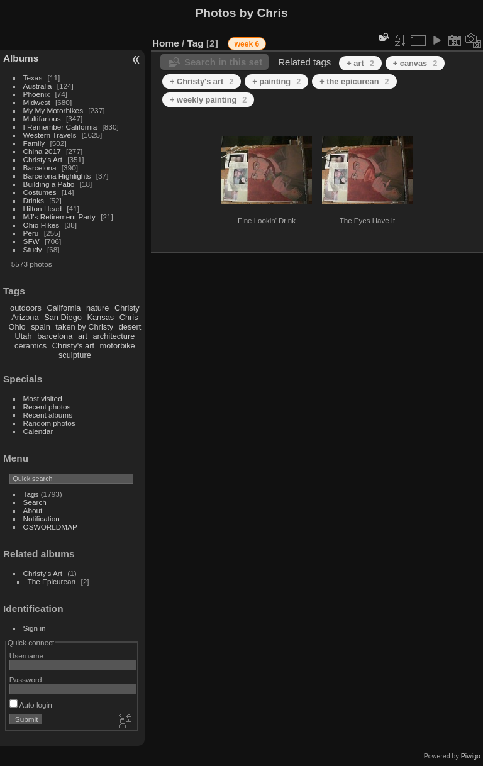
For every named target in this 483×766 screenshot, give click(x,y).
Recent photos (47, 406)
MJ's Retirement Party (59, 217)
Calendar (38, 431)
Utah (23, 336)
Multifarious (42, 118)
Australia (37, 86)
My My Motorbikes (53, 110)
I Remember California (60, 127)
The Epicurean (52, 581)
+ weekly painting (208, 99)
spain (40, 326)
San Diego (63, 317)
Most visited (42, 398)
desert (130, 326)
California (63, 308)
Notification (41, 518)
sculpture (74, 355)
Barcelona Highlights (57, 176)
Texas (33, 78)
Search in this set (223, 62)
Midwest (36, 102)
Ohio (17, 326)
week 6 (247, 44)
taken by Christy (84, 326)
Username (26, 656)
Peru (31, 233)
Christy (127, 308)
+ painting (276, 81)
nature (97, 308)
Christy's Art (42, 159)
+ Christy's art (201, 81)
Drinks (33, 200)
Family (34, 143)
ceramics (30, 345)
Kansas (100, 317)
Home (165, 43)
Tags (31, 494)
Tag (195, 43)
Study (32, 249)
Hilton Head (42, 208)
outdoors (26, 308)
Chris (128, 317)
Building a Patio (49, 184)
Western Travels (50, 135)
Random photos (49, 423)
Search (35, 502)
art (82, 336)
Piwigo (470, 756)
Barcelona (40, 168)
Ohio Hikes (41, 225)
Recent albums (47, 415)
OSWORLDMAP (50, 527)
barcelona (54, 336)
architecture (113, 336)
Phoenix (36, 94)
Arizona (24, 317)
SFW (31, 241)
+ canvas (415, 63)
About (33, 510)
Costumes (40, 192)
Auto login (30, 705)
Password (25, 679)
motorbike (117, 345)
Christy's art (73, 345)
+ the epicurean (354, 81)
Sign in (34, 628)
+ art (360, 63)
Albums (20, 58)
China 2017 (42, 151)
